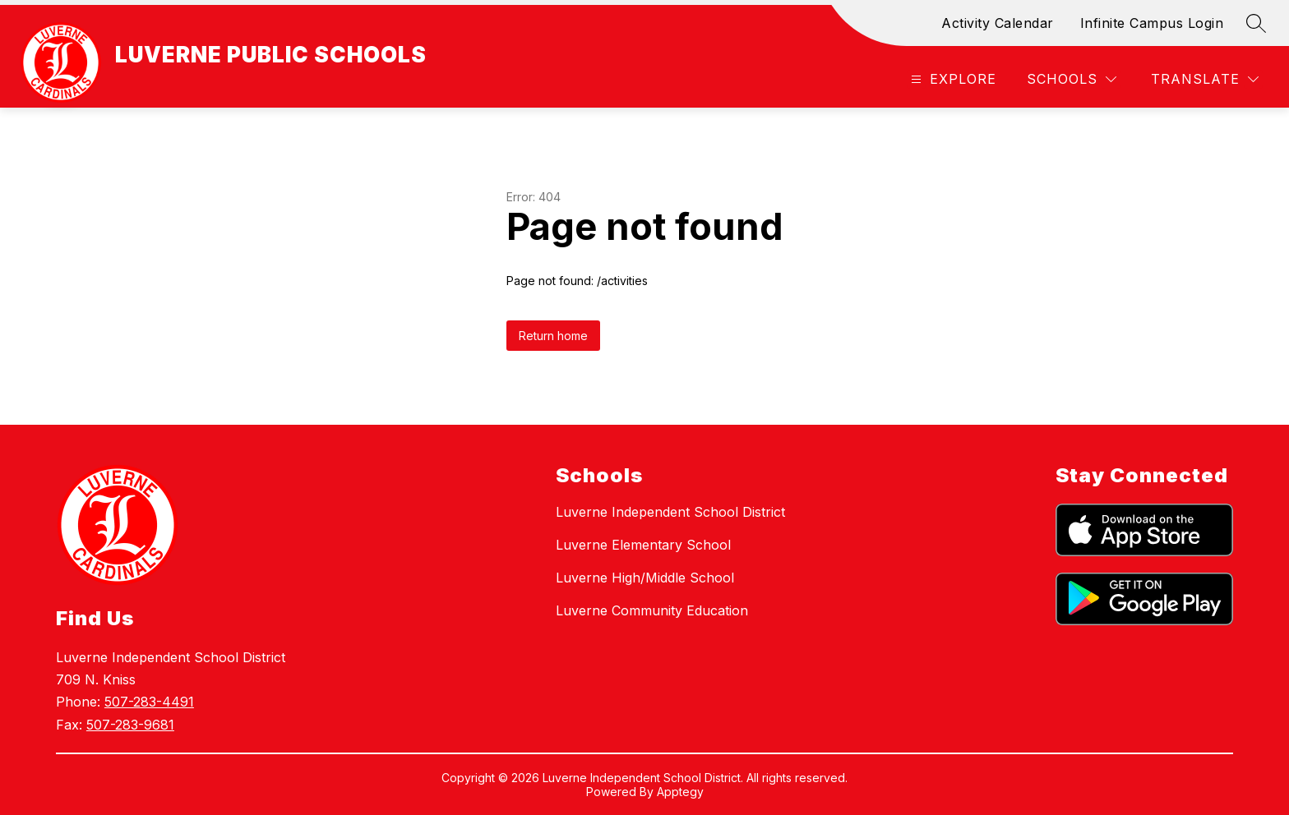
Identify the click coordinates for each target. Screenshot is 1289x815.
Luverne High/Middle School (645, 577)
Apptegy (680, 792)
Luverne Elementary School (643, 544)
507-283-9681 (130, 724)
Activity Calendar (997, 23)
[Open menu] (951, 79)
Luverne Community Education (652, 610)
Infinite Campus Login (1152, 23)
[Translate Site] (1205, 79)
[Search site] (1256, 23)
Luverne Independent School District (670, 512)
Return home (553, 336)
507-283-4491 (149, 701)
